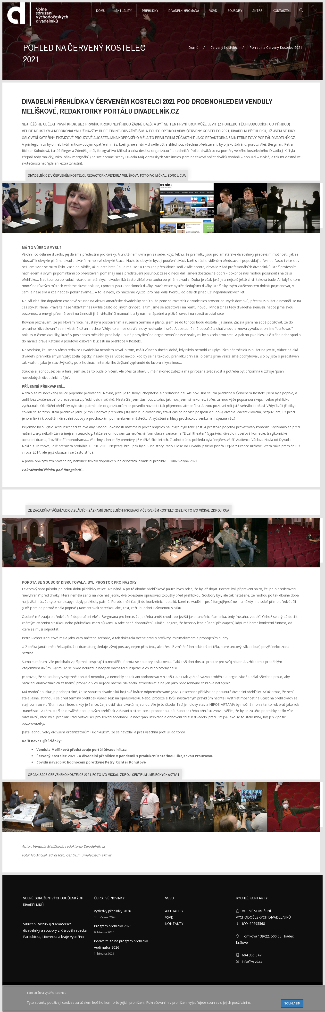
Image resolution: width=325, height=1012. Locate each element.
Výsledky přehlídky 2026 (112, 911)
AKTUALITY (124, 10)
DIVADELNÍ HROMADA (183, 10)
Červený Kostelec (224, 47)
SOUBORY (234, 10)
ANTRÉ (257, 10)
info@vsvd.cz (252, 961)
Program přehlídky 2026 (113, 926)
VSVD (213, 10)
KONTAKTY (281, 10)
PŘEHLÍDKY (150, 10)
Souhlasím (292, 1003)
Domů (100, 10)
